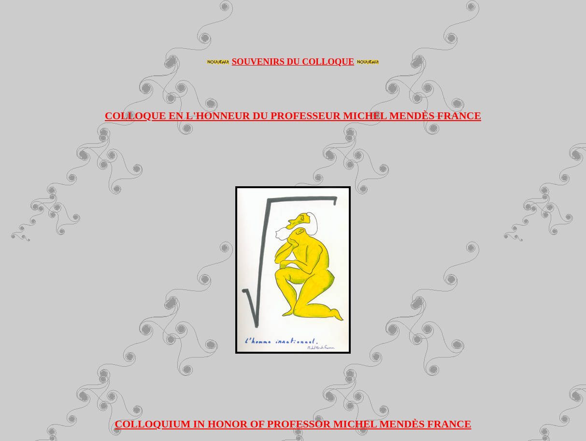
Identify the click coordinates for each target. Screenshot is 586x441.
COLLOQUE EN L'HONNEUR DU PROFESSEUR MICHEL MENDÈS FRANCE (293, 116)
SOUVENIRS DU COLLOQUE (293, 61)
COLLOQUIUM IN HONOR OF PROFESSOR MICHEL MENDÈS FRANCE (292, 424)
